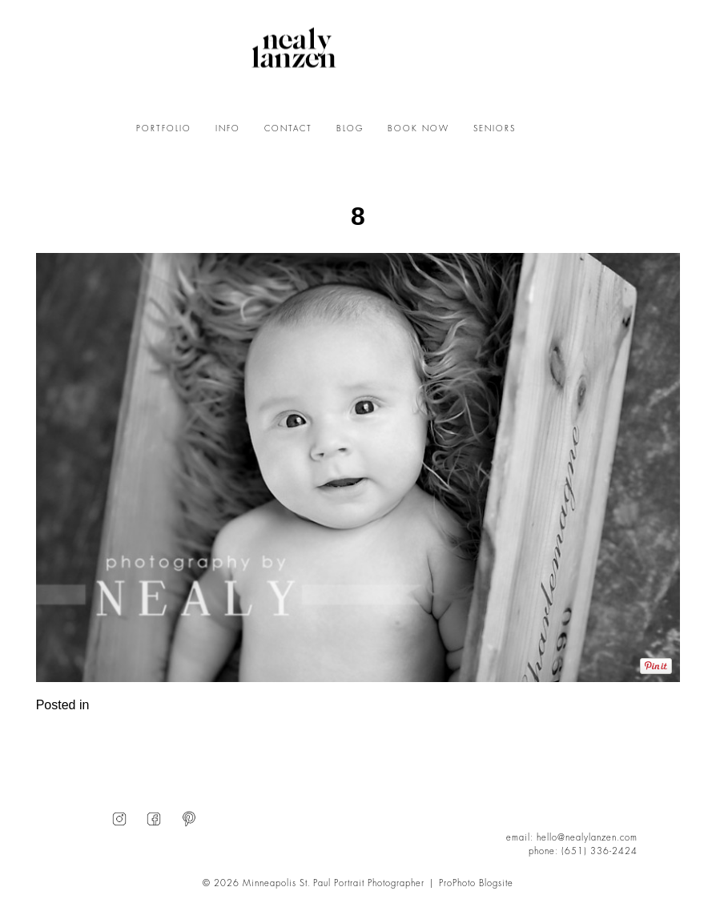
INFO (227, 129)
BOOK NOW (418, 129)
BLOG (350, 129)
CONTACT (288, 129)
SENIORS (494, 129)
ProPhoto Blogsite (476, 883)
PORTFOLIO (163, 129)
